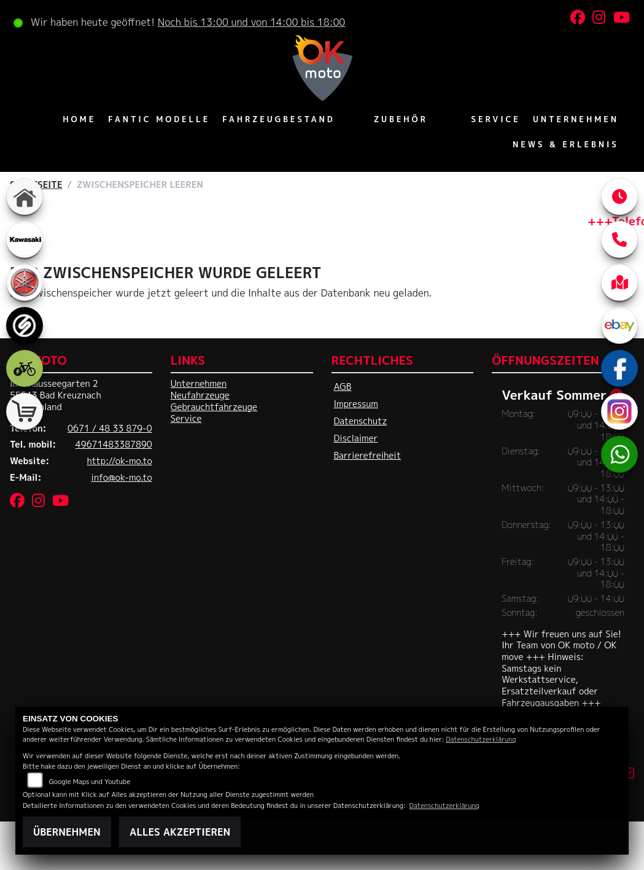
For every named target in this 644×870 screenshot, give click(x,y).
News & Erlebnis (566, 144)
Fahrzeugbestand (278, 119)
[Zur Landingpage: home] (24, 196)
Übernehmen (67, 832)
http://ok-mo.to (119, 461)
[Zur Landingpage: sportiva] (24, 325)
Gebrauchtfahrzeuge (214, 407)
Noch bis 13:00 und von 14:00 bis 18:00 (252, 22)
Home (79, 119)
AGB (343, 387)
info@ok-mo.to (121, 478)
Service (496, 119)
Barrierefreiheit (368, 455)
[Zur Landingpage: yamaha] (24, 282)
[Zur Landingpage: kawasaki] (24, 239)
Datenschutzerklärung (481, 739)
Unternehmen (576, 119)
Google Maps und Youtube (89, 781)
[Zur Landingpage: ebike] (24, 368)
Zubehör (401, 119)
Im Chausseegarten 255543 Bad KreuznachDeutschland (55, 395)
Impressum (356, 404)
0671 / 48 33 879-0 (110, 428)
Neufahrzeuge (200, 395)
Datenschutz (360, 421)
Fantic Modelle (159, 119)
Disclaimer (356, 438)
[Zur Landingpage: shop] (24, 411)
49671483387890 (114, 444)
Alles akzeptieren (180, 832)
